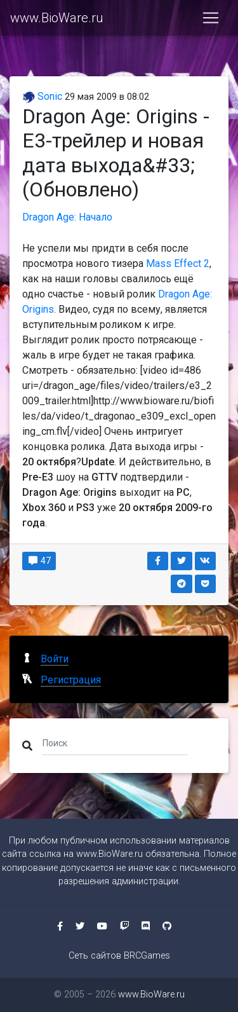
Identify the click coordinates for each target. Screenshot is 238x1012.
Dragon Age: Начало (67, 217)
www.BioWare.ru (56, 17)
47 (39, 561)
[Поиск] (115, 743)
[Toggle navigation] (211, 18)
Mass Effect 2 (177, 263)
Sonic (42, 96)
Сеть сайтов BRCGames (119, 955)
